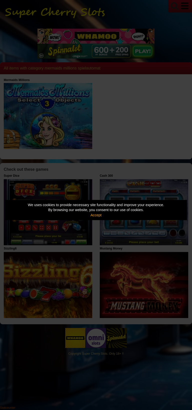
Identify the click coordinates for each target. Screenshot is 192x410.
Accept (96, 215)
